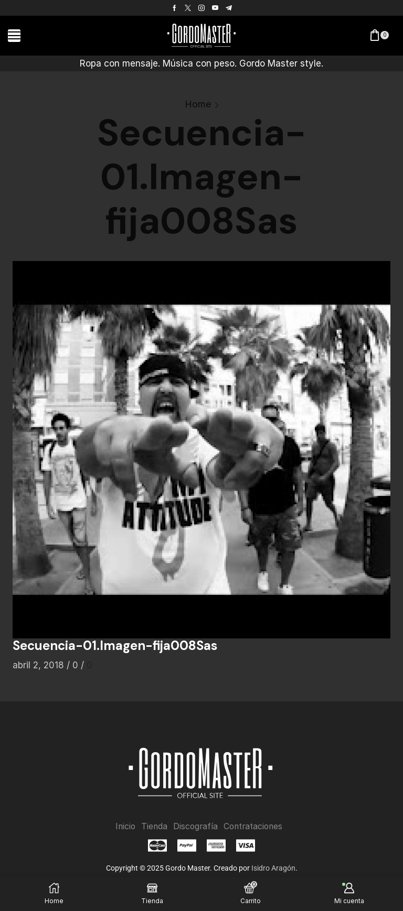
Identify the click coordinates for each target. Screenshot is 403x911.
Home (198, 104)
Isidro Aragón (273, 868)
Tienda (153, 826)
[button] (14, 35)
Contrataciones (254, 826)
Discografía (194, 826)
